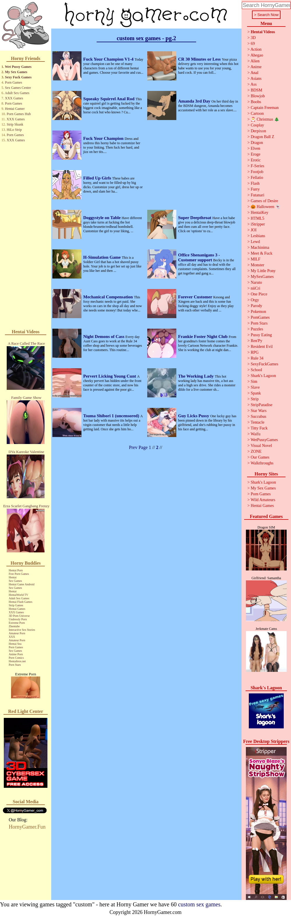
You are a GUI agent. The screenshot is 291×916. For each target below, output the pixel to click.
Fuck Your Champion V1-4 (108, 59)
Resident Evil (262, 346)
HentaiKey (259, 212)
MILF (255, 259)
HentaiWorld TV (18, 594)
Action (256, 49)
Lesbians (258, 236)
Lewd (255, 241)
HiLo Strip (14, 130)
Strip (254, 399)
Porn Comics (16, 657)
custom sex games (199, 904)
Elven (255, 148)
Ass (254, 84)
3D (253, 38)
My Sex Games (16, 72)
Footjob (257, 172)
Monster (257, 265)
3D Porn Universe (19, 615)
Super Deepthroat (195, 217)
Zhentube (14, 626)
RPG (254, 352)
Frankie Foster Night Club (203, 336)
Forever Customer (195, 297)
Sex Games (15, 580)
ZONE (256, 451)
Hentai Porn (16, 570)
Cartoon (257, 113)
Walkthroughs (262, 463)
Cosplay (257, 125)
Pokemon (258, 311)
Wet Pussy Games (18, 67)
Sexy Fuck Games (18, 77)
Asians (256, 78)
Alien (255, 61)
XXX (12, 636)
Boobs (256, 102)
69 (253, 43)
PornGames (260, 317)
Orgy (255, 300)
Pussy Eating (261, 335)
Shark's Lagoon (263, 376)
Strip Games (16, 605)
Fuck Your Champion (104, 138)
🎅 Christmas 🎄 (265, 119)
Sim (254, 381)
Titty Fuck (259, 428)
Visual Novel (261, 445)
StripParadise (261, 405)
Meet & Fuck (261, 253)
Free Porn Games (19, 573)
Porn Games (13, 82)
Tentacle (257, 422)
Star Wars (258, 410)
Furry (255, 189)
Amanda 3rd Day (195, 101)
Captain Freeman (264, 107)
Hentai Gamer (15, 109)
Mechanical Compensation (108, 297)
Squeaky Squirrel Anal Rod (109, 98)
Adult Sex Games (17, 93)
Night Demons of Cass (104, 336)
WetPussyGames (264, 440)
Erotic (255, 160)
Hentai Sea (15, 643)
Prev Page (138, 447)
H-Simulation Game (102, 257)
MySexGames (262, 276)
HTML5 (257, 218)
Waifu (255, 434)
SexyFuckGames (264, 364)
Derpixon (258, 131)
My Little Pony (263, 271)
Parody (256, 306)
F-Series (257, 166)
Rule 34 (257, 358)
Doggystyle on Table (102, 217)
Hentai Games (17, 608)
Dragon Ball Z (262, 137)
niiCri (255, 288)
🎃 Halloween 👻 (265, 207)
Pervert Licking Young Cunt (110, 376)
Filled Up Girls (97, 178)
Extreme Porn (17, 622)
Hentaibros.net (17, 661)
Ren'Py (256, 341)
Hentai (13, 577)
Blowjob (258, 96)
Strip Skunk (15, 124)
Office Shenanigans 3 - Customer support (199, 257)
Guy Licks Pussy (194, 415)
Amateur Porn (17, 633)
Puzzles (257, 329)
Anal (254, 73)
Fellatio (257, 177)
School (256, 370)
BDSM (256, 90)
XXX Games (14, 98)
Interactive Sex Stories (22, 629)
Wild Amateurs (263, 500)
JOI (253, 230)
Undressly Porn (18, 619)
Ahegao (257, 55)
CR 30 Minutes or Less (200, 59)
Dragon (257, 142)
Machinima (260, 247)
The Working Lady (196, 376)
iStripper (258, 224)
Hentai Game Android (21, 584)
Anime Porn (16, 654)
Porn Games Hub (19, 114)
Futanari (257, 195)
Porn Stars (15, 664)
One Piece (259, 294)
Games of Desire (264, 201)
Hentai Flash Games (20, 601)
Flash (255, 183)
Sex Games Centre (18, 88)
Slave (255, 387)
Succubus (258, 416)
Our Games (260, 457)
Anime (256, 67)
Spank (256, 393)
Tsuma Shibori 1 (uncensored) (111, 415)
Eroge (255, 154)
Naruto (256, 282)
